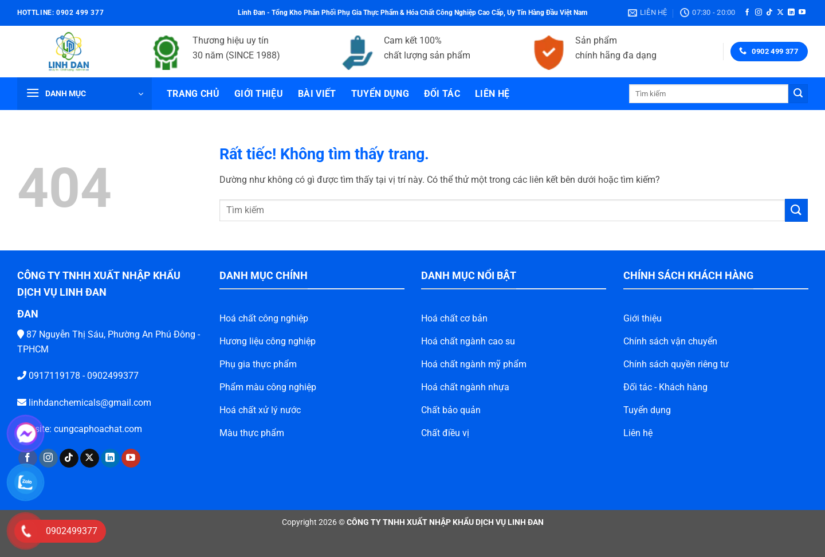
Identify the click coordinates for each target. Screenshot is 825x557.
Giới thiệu (258, 93)
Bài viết (317, 93)
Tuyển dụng (380, 93)
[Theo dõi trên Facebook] (747, 13)
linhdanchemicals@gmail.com (72, 402)
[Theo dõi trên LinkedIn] (791, 13)
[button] (84, 93)
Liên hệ (492, 93)
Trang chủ (193, 93)
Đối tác (442, 93)
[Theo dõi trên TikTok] (769, 13)
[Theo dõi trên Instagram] (758, 13)
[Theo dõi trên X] (780, 13)
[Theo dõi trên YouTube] (802, 13)
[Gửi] (798, 94)
